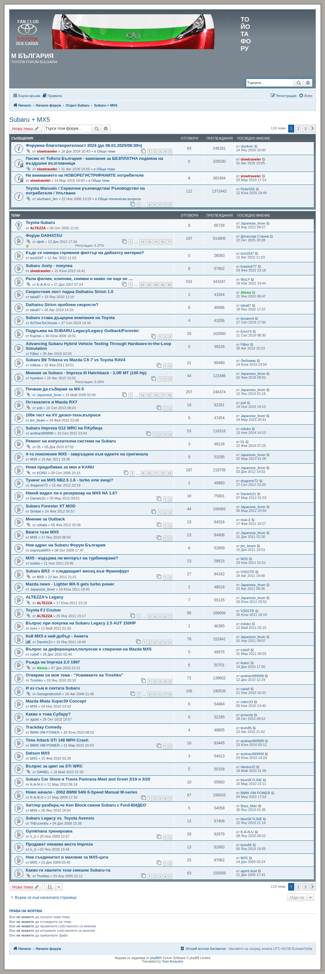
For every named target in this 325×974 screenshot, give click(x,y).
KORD (42, 473)
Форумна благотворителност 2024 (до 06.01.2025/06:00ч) (84, 145)
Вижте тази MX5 (42, 532)
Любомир (248, 361)
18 (169, 395)
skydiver (247, 146)
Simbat (35, 511)
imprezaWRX (40, 550)
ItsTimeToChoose (43, 323)
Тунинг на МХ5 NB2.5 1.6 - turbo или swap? (69, 480)
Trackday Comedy (44, 727)
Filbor (34, 354)
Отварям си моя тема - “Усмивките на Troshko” (74, 675)
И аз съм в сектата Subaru (53, 688)
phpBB (155, 958)
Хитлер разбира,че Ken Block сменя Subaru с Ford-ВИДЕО (86, 805)
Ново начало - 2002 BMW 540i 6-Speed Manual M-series (81, 792)
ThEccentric (39, 823)
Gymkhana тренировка (49, 831)
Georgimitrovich (49, 694)
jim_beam (37, 420)
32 (142, 285)
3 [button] (305, 128)
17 (169, 242)
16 (162, 242)
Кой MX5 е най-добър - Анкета (57, 636)
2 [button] (298, 128)
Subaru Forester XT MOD (51, 506)
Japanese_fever (253, 223)
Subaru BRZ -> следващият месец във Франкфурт (77, 571)
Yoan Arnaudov (172, 961)
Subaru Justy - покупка (49, 265)
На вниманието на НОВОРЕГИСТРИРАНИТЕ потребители (85, 175)
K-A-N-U (43, 284)
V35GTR (247, 572)
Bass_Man (249, 806)
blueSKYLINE (251, 780)
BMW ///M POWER (45, 732)
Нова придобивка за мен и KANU (60, 467)
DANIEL (43, 772)
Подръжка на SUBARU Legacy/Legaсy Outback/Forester (82, 330)
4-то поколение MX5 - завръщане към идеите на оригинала (87, 454)
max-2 (245, 520)
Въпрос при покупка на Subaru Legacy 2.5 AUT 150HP (81, 623)
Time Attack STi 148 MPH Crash (57, 740)
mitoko (246, 429)
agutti (34, 719)
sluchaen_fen (47, 199)
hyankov (36, 378)
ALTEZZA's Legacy (44, 597)
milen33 (247, 702)
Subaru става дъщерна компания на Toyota (70, 317)
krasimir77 (249, 266)
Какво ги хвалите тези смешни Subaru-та (68, 870)
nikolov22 (248, 767)
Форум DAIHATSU (44, 235)
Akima (246, 292)
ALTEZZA (38, 228)
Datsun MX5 (38, 753)
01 (39, 447)
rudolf (34, 654)
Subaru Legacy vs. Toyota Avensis (60, 818)
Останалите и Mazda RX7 (51, 402)
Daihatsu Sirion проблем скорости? (62, 304)
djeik (40, 242)
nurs (33, 628)
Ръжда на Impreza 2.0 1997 (53, 662)
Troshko (36, 680)
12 (162, 473)
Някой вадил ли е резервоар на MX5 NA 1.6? (71, 493)
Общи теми (106, 151)
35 (162, 285)
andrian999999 (41, 433)
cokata (42, 525)
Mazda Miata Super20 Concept (56, 701)
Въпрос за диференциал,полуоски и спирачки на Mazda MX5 (88, 649)
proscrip (247, 715)
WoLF (245, 279)
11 (155, 473)
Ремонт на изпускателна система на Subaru (71, 441)
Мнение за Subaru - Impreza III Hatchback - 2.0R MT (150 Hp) (86, 372)
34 (155, 285)
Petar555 (248, 189)
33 (149, 285)
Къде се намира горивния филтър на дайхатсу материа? (85, 252)
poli (39, 408)
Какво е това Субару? (48, 714)
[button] (312, 128)
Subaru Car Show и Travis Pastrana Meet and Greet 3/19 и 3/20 (88, 779)
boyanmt (247, 318)
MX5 (33, 459)
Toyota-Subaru (40, 222)
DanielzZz (38, 498)
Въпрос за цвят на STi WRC (54, 766)
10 (149, 473)
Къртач (36, 336)
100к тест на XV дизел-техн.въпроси (63, 415)
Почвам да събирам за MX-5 (55, 389)
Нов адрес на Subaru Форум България (65, 545)
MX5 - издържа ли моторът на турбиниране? (72, 558)
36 (169, 285)
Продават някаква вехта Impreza (59, 844)
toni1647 (36, 258)
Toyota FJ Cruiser (43, 610)
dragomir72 (39, 485)
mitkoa (35, 365)
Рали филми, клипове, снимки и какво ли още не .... (79, 278)
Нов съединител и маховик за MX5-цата (67, 857)
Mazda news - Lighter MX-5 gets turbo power (70, 584)
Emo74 (246, 331)
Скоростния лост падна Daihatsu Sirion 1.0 (69, 291)
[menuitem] (52, 96)
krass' (245, 663)
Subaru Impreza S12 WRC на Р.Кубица (64, 428)
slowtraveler (47, 151)
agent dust (249, 871)
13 (142, 242)
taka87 (35, 297)
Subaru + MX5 (29, 119)
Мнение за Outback (45, 519)
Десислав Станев (255, 236)
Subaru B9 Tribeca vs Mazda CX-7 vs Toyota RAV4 (75, 359)
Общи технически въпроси (119, 199)
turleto (35, 563)
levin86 (246, 728)
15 (155, 242)
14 (149, 242)
